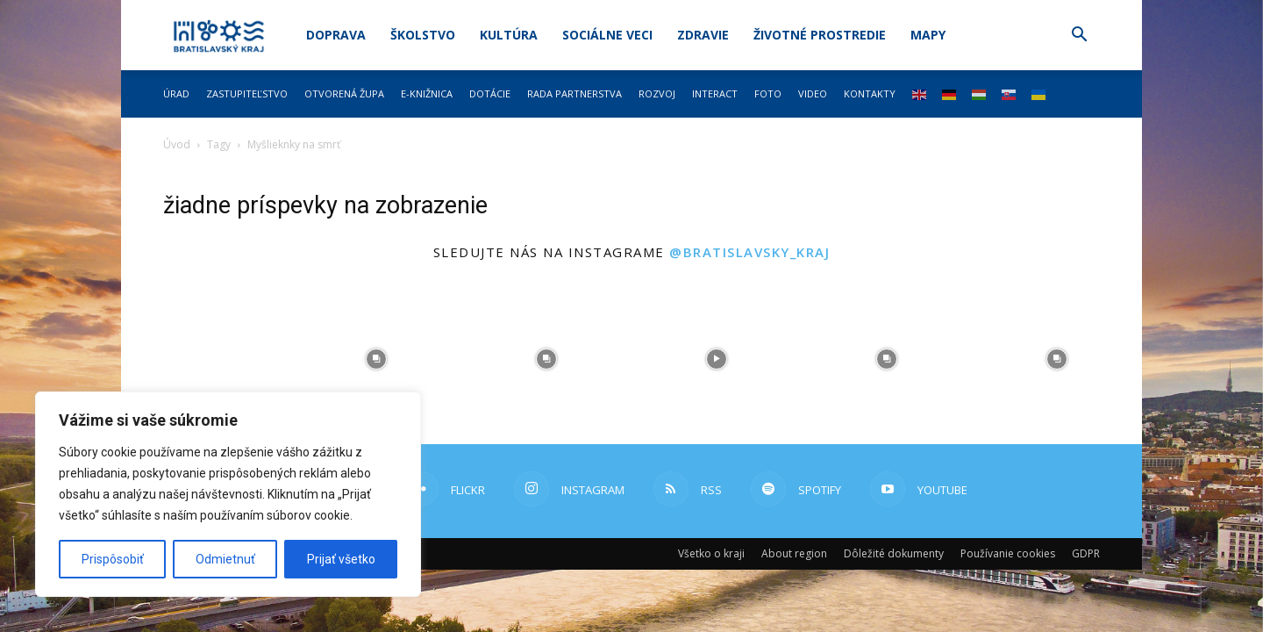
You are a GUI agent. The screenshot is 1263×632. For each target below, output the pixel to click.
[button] (1079, 36)
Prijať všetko (341, 559)
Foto (767, 93)
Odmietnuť (225, 559)
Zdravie (703, 34)
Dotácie (489, 93)
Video (812, 93)
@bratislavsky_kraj (749, 252)
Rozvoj (657, 93)
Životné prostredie (819, 34)
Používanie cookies (1007, 553)
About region (794, 553)
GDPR (1086, 553)
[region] (228, 494)
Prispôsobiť (113, 559)
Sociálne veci (607, 34)
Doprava (336, 34)
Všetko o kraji (711, 553)
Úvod (176, 144)
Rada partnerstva (574, 93)
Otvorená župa (344, 93)
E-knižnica (427, 93)
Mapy (927, 34)
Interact (715, 93)
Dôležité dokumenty (894, 553)
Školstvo (422, 34)
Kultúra (509, 34)
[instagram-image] (206, 359)
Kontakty (870, 93)
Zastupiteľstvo (247, 93)
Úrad (176, 93)
